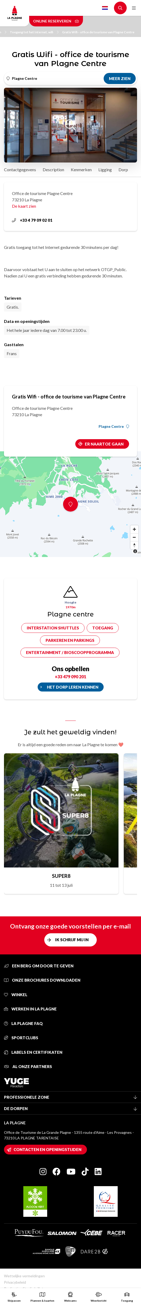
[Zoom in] (134, 529)
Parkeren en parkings (70, 640)
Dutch (105, 8)
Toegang (102, 627)
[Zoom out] (134, 537)
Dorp (123, 169)
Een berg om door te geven (38, 965)
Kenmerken (81, 169)
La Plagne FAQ (23, 1023)
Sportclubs (21, 1037)
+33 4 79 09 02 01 (32, 220)
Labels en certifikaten (33, 1052)
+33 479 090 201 (70, 676)
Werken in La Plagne (30, 1008)
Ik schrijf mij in (72, 939)
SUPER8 (61, 876)
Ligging (105, 169)
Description (53, 169)
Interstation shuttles (53, 627)
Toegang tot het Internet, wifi (34, 32)
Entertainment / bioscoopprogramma (70, 652)
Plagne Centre (114, 426)
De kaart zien (24, 205)
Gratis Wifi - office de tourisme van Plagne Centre (98, 32)
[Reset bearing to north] (134, 545)
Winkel (15, 994)
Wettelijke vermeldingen (24, 1276)
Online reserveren (56, 21)
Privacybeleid (15, 1282)
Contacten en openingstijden (47, 1149)
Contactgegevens (20, 169)
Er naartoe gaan (104, 444)
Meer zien (119, 78)
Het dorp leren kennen (72, 687)
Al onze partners (28, 1066)
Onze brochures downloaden (42, 980)
